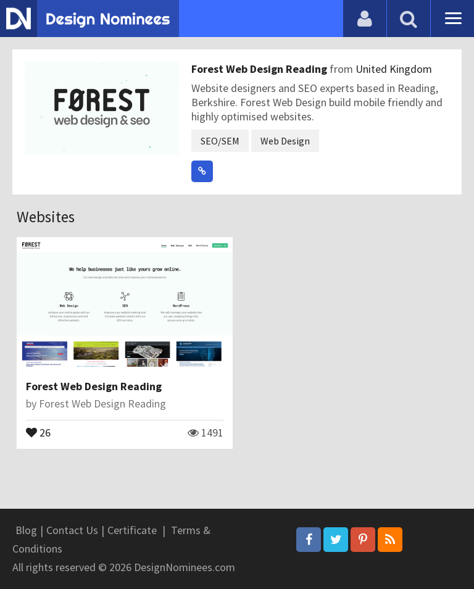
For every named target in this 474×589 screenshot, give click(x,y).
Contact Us (72, 530)
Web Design (285, 141)
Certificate (132, 530)
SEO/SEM (220, 141)
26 (38, 431)
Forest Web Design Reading (260, 69)
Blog (26, 530)
